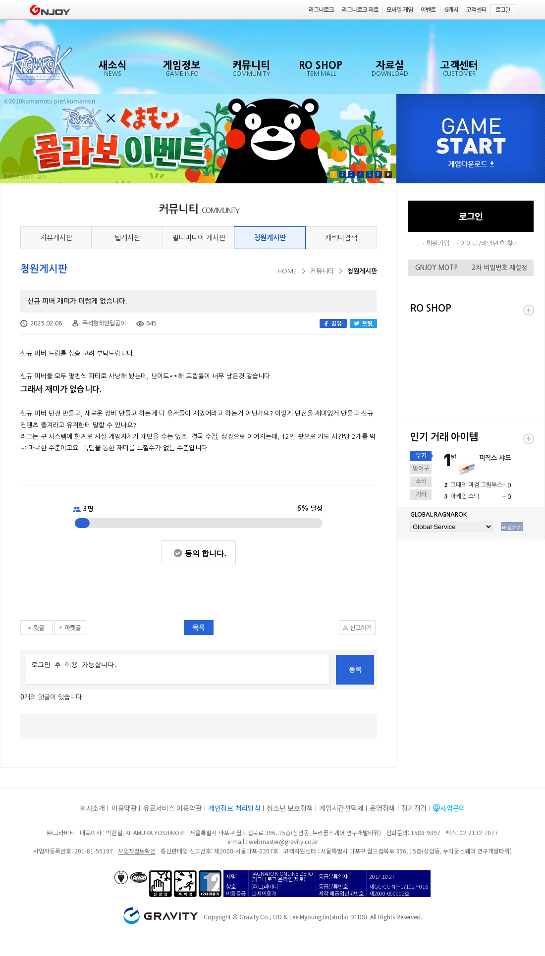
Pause (388, 174)
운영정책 (382, 808)
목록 (198, 627)
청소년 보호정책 (290, 808)
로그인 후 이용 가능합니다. (177, 670)
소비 (421, 481)
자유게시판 (56, 237)
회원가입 (438, 243)
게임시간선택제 (341, 808)
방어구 (421, 469)
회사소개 (92, 808)
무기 (421, 456)
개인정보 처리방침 (234, 808)
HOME (287, 271)
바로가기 (512, 528)
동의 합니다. (205, 553)
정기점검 (414, 808)
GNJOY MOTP (436, 268)
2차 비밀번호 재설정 (499, 268)
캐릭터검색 (341, 237)
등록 (355, 669)
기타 (421, 494)
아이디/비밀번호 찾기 (489, 243)
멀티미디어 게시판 (198, 237)
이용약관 (124, 808)
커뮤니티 (322, 271)
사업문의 (452, 808)
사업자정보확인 (136, 851)
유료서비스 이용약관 (172, 808)
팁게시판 (127, 237)
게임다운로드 (471, 164)
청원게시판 (270, 237)
